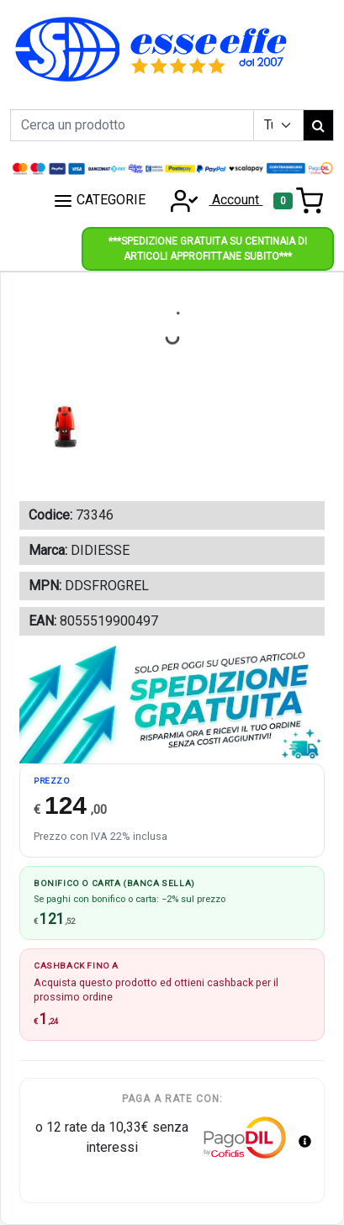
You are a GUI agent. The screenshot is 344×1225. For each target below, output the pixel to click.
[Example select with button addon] (278, 125)
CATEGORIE (99, 201)
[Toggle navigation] (298, 201)
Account (211, 200)
